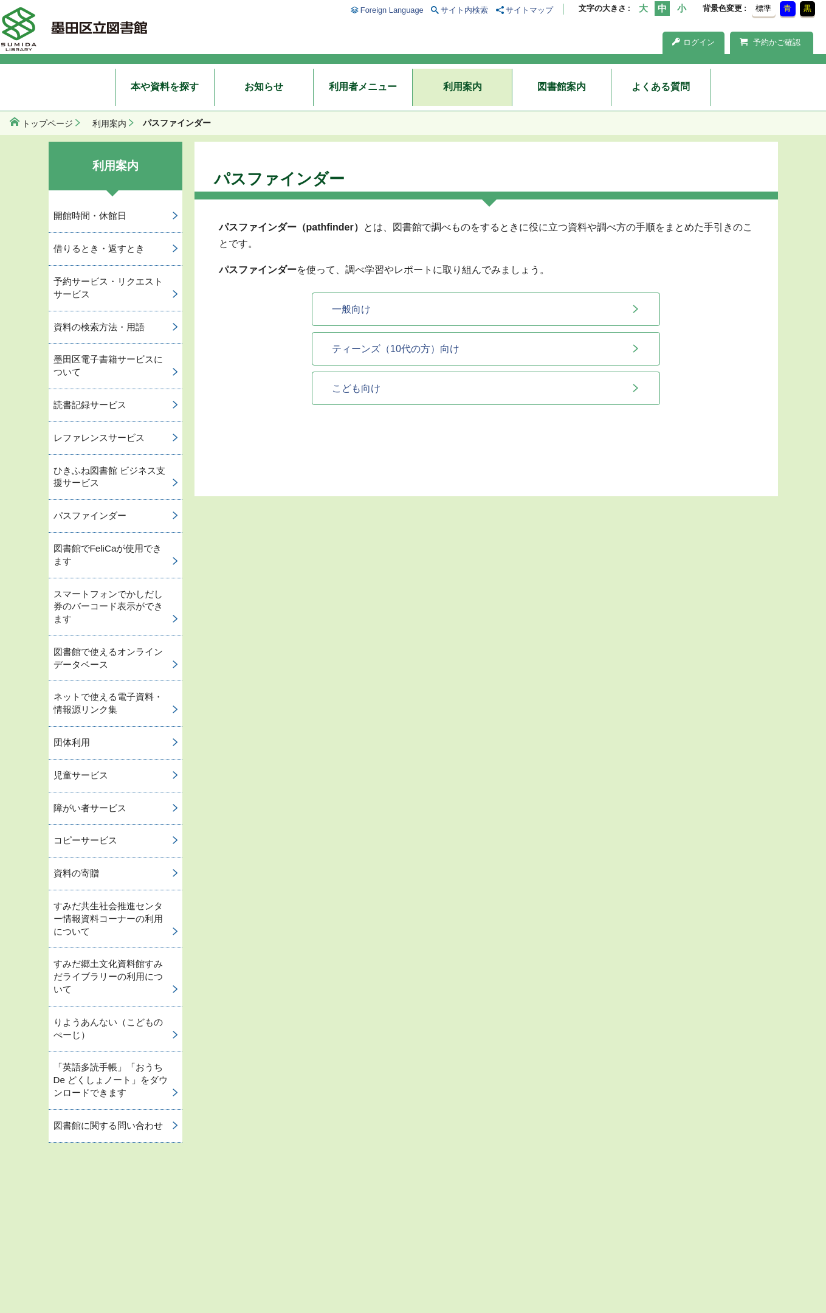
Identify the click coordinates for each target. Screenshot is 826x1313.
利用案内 (462, 86)
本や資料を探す (165, 86)
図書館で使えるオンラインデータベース (108, 658)
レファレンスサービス (99, 437)
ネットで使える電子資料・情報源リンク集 (108, 703)
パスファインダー (89, 515)
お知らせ (263, 86)
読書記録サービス (89, 405)
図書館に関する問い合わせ (108, 1125)
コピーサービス (85, 840)
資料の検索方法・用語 (99, 327)
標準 (763, 8)
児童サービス (80, 775)
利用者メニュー (363, 86)
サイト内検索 (464, 10)
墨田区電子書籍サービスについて (108, 365)
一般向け (351, 309)
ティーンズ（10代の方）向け (395, 349)
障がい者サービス (89, 808)
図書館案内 (561, 86)
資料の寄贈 (76, 873)
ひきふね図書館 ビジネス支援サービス (109, 476)
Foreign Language (392, 10)
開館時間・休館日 (89, 215)
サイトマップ (529, 10)
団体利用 (71, 742)
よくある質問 (661, 86)
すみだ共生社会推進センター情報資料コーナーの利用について (108, 919)
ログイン (693, 42)
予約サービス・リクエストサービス (108, 287)
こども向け (356, 388)
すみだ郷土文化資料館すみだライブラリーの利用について (108, 976)
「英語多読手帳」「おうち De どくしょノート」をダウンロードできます (110, 1080)
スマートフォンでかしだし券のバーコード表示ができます (108, 607)
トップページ (47, 123)
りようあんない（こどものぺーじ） (108, 1028)
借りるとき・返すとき (99, 248)
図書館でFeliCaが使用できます (107, 554)
